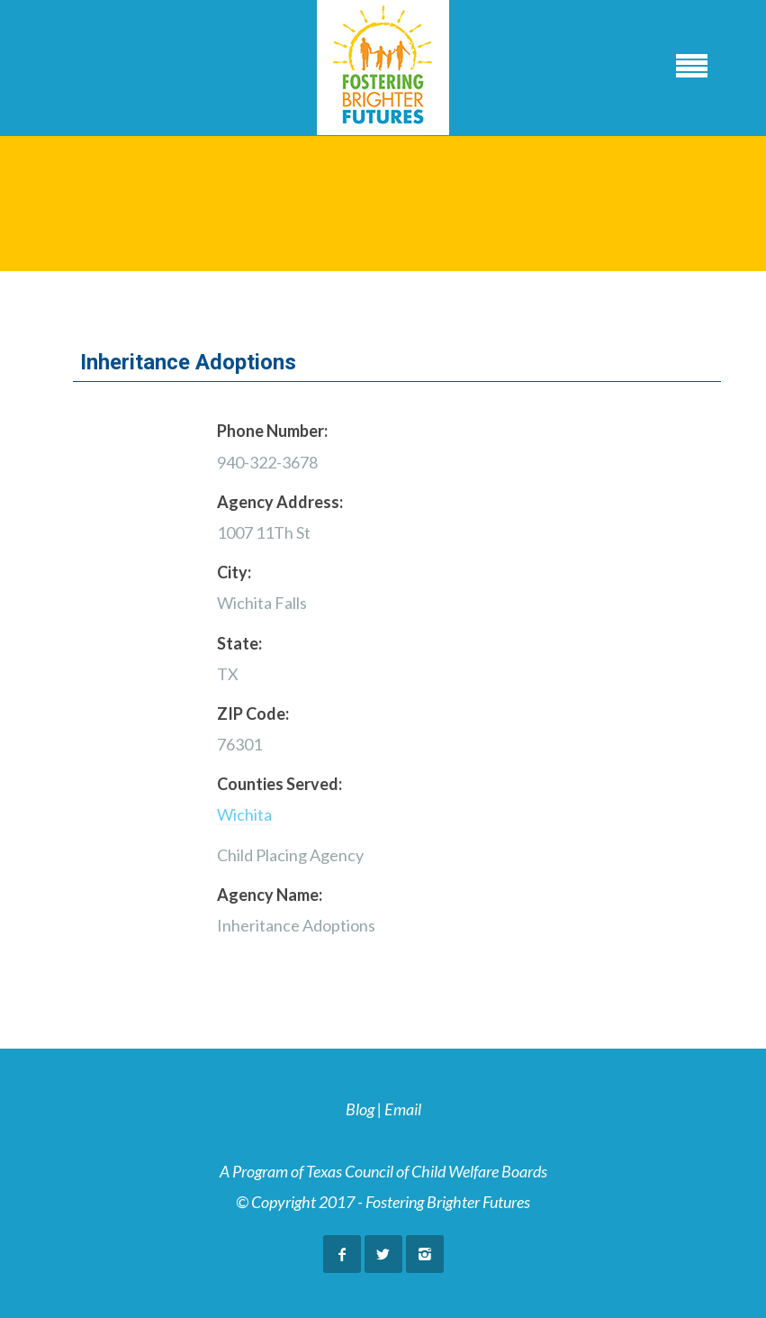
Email (402, 1109)
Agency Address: (280, 502)
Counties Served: (279, 784)
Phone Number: (272, 431)
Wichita (244, 814)
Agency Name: (269, 894)
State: (239, 643)
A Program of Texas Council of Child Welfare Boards (383, 1171)
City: (234, 572)
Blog (360, 1109)
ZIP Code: (253, 713)
